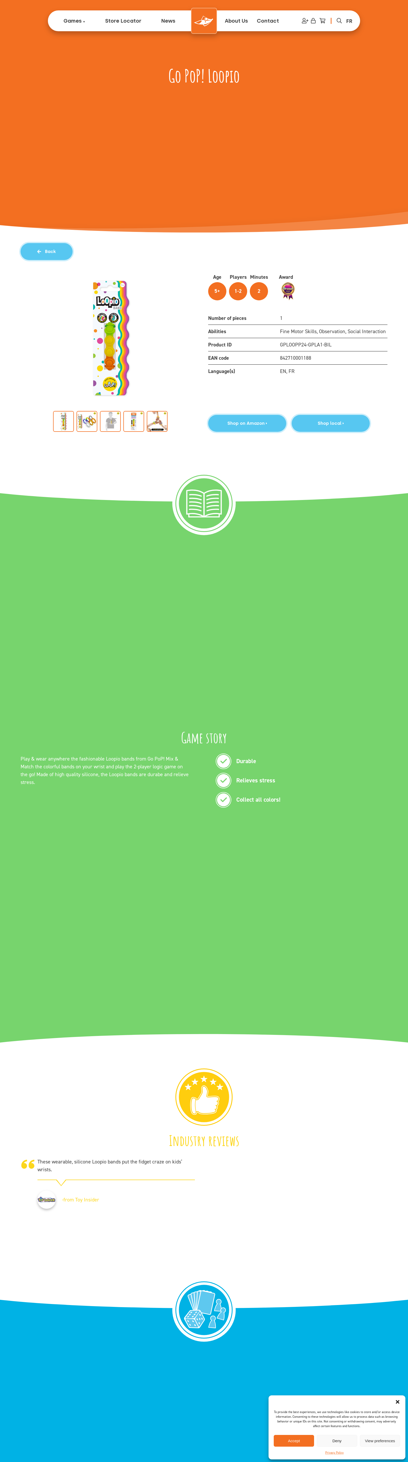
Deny (336, 1441)
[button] (397, 1401)
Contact (268, 21)
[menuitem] (349, 21)
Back (46, 251)
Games (72, 21)
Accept (294, 1441)
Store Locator (123, 21)
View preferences (380, 1441)
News (168, 21)
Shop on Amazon (247, 423)
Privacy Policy (334, 1453)
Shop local (331, 423)
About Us (236, 21)
